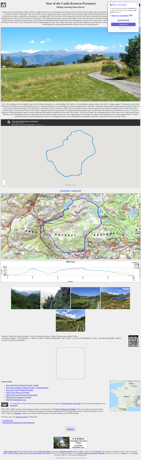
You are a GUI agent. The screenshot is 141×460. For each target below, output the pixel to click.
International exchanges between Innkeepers (19, 423)
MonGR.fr (14, 406)
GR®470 (49, 453)
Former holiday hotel (10, 451)
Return (70, 429)
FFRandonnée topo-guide (71, 404)
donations (17, 413)
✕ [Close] (136, 4)
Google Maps (65, 191)
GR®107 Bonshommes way (16, 400)
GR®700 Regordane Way (37, 453)
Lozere (81, 451)
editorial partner (21, 417)
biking (136, 453)
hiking (123, 453)
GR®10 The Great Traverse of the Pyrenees (22, 395)
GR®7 (5, 453)
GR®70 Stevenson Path (15, 453)
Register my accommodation (120, 15)
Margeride (101, 453)
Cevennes (98, 451)
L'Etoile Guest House (43, 451)
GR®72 (26, 453)
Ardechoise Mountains (90, 453)
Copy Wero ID (123, 24)
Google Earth (76, 191)
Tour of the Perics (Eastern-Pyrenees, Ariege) (22, 385)
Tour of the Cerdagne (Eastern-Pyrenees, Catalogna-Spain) (27, 388)
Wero (130, 10)
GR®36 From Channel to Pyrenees (18, 397)
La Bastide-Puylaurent (66, 451)
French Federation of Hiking (65, 409)
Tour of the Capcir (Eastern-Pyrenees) (19, 390)
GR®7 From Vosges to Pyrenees (17, 393)
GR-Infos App (8, 421)
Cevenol (80, 453)
